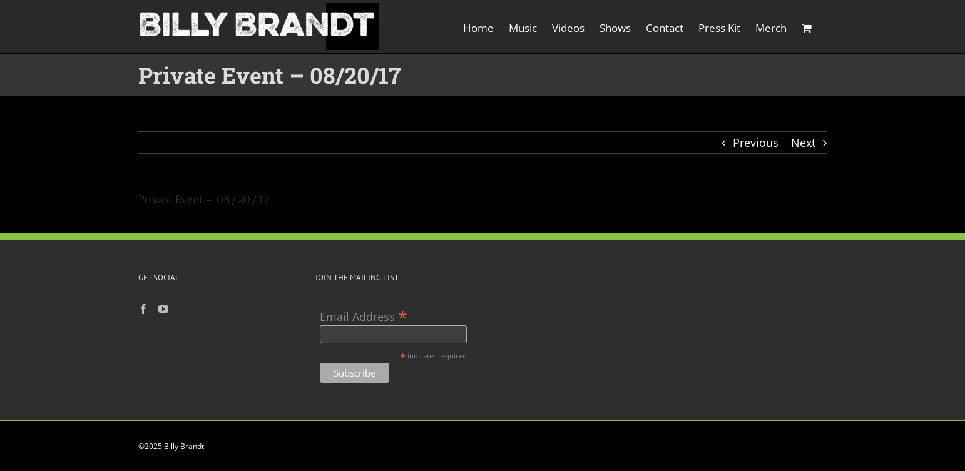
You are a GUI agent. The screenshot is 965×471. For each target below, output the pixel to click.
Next (803, 142)
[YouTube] (163, 309)
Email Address (363, 315)
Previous (756, 142)
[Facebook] (143, 309)
